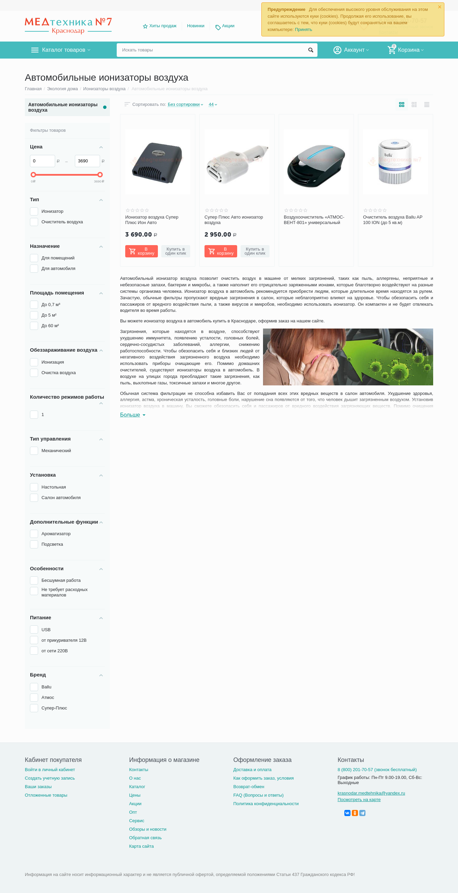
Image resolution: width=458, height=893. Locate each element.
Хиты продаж (163, 25)
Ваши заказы (38, 786)
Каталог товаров (65, 50)
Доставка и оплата (252, 769)
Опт (133, 812)
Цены (134, 795)
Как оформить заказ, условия (263, 778)
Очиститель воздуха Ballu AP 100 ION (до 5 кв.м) (392, 219)
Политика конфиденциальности (266, 803)
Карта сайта (141, 846)
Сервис (136, 820)
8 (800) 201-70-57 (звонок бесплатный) (377, 769)
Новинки (196, 25)
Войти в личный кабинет (50, 769)
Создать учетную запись (50, 778)
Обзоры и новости (147, 829)
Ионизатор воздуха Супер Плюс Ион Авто (151, 219)
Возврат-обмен (248, 786)
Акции (228, 25)
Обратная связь (145, 837)
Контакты (138, 769)
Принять (303, 29)
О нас (135, 778)
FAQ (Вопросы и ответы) (258, 795)
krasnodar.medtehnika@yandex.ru (371, 793)
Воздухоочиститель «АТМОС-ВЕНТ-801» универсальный (314, 219)
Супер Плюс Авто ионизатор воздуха (234, 219)
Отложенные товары (46, 795)
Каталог (137, 786)
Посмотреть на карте (359, 799)
